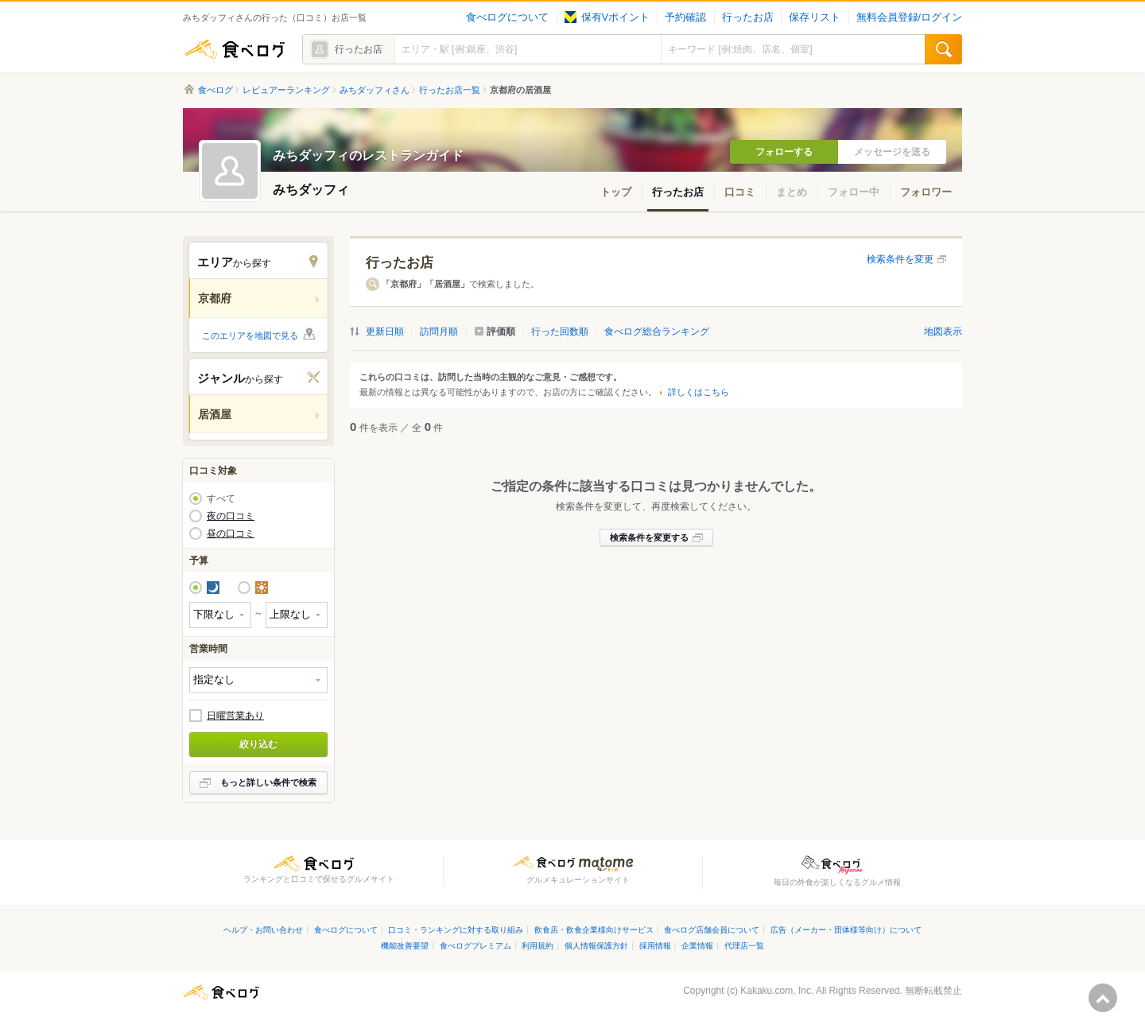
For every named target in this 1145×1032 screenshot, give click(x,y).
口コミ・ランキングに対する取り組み (455, 929)
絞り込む (258, 744)
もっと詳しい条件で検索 (268, 782)
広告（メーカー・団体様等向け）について (846, 929)
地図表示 (943, 331)
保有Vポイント (607, 17)
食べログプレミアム (475, 945)
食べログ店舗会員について (711, 929)
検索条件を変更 (900, 259)
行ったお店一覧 (449, 90)
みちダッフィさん (374, 90)
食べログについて (507, 17)
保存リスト (814, 17)
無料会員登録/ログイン (909, 17)
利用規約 (537, 945)
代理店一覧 (744, 945)
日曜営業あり (235, 715)
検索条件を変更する (649, 537)
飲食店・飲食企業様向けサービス (594, 929)
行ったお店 (748, 17)
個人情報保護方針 (596, 945)
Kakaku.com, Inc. (776, 990)
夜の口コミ (230, 516)
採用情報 (655, 945)
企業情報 (697, 945)
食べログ (234, 49)
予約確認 (685, 17)
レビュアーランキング (286, 90)
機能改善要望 (405, 945)
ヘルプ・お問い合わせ (263, 929)
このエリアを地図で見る (250, 335)
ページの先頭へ (1103, 998)
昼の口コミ (230, 533)
